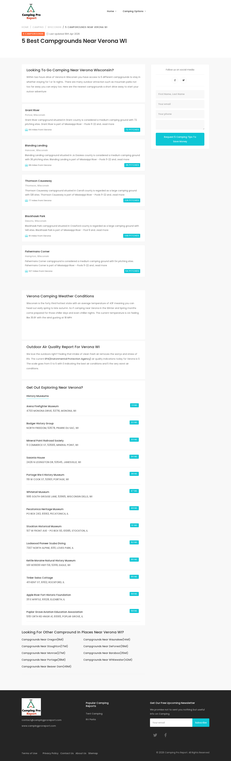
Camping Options (133, 11)
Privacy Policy (50, 753)
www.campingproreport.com (39, 725)
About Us (81, 753)
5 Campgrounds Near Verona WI (86, 27)
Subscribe (201, 722)
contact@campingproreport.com (41, 720)
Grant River (32, 110)
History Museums (37, 396)
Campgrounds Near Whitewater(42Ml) (107, 660)
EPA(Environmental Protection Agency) (68, 358)
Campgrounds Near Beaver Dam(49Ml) (46, 666)
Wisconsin (54, 27)
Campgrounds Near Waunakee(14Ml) (106, 639)
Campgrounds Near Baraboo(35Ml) (105, 653)
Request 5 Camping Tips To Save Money (180, 139)
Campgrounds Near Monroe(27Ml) (43, 653)
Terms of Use (29, 753)
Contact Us (67, 753)
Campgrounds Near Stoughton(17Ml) (45, 646)
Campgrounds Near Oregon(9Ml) (43, 639)
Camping (38, 27)
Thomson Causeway (38, 181)
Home (111, 11)
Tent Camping (94, 713)
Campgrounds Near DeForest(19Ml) (105, 646)
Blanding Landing (36, 145)
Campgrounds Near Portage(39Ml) (44, 660)
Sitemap (93, 753)
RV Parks (91, 719)
